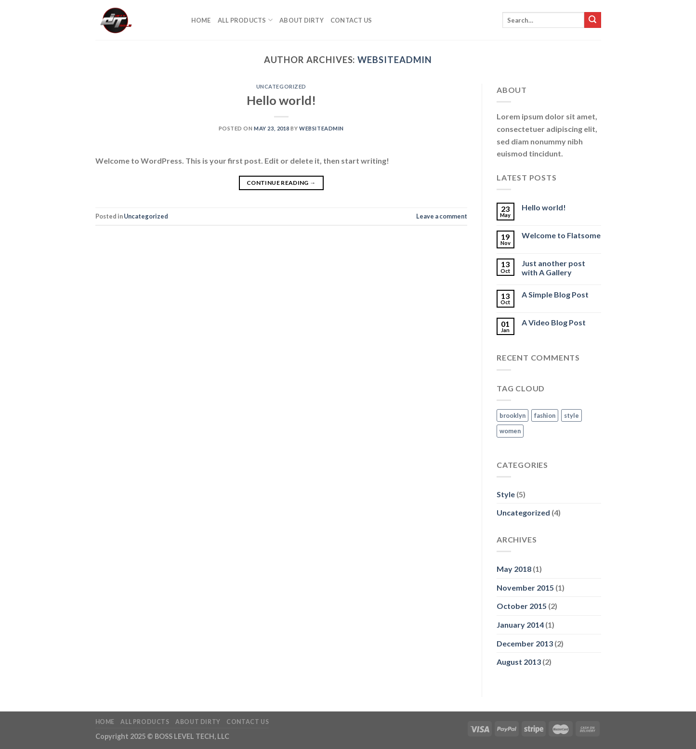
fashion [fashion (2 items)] (544, 415)
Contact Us (351, 20)
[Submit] (592, 20)
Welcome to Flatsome (561, 235)
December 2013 (525, 643)
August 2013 (519, 661)
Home (201, 20)
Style (506, 494)
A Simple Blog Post (555, 294)
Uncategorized (281, 86)
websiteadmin (394, 59)
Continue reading (281, 182)
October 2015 (522, 605)
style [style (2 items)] (571, 415)
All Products (245, 20)
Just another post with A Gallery (553, 267)
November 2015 (525, 587)
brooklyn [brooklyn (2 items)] (512, 415)
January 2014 (520, 624)
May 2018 (514, 568)
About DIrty (301, 20)
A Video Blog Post (554, 322)
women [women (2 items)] (510, 431)
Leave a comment (441, 216)
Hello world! (281, 100)
